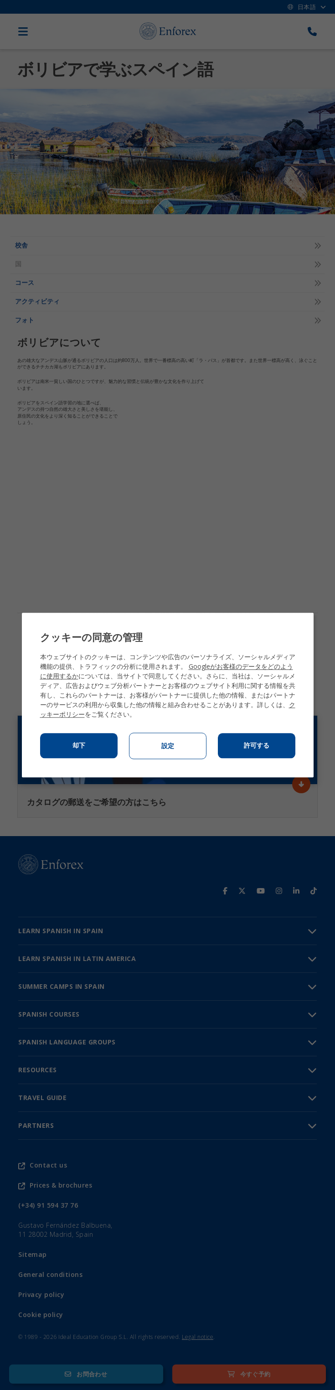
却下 (78, 745)
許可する (256, 745)
